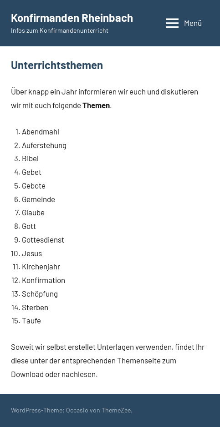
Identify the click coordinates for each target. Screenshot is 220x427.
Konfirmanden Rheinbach (72, 17)
